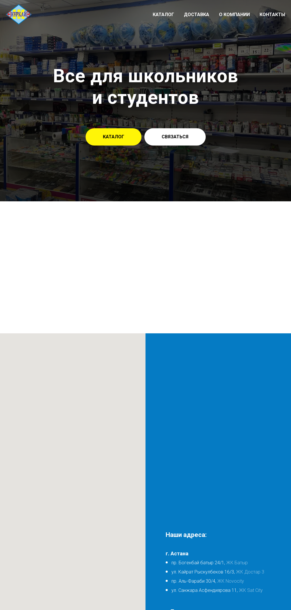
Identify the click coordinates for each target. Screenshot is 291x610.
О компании (234, 14)
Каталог (163, 14)
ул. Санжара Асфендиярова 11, (204, 590)
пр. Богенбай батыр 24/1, (198, 562)
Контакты (272, 14)
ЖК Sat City (251, 590)
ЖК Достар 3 (250, 572)
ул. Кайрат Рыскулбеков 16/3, (203, 572)
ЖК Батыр (236, 562)
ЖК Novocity (230, 581)
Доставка (196, 14)
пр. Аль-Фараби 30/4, (193, 581)
